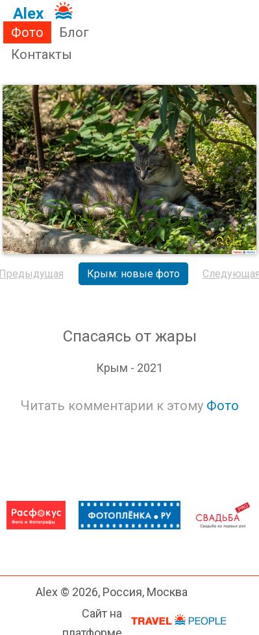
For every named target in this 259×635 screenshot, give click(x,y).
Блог (74, 32)
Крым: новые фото (133, 274)
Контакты (41, 54)
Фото (27, 32)
